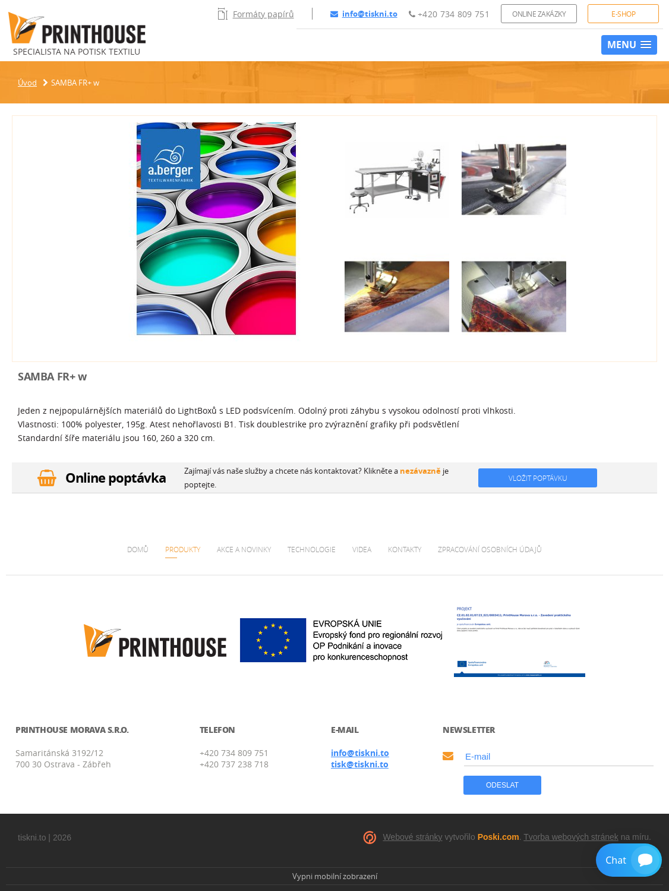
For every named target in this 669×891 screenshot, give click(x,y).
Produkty (182, 549)
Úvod (27, 82)
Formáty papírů (256, 14)
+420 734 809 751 (449, 14)
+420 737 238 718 (234, 764)
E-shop (623, 13)
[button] (629, 45)
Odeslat (502, 785)
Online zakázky (539, 13)
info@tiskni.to (363, 13)
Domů (138, 549)
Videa (361, 549)
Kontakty (404, 549)
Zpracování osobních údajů (490, 549)
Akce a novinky (244, 549)
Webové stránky (412, 837)
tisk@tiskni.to (360, 764)
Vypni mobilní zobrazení (334, 876)
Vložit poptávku (538, 478)
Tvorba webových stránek (570, 837)
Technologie (312, 549)
